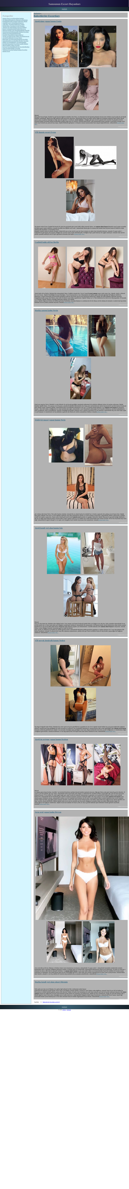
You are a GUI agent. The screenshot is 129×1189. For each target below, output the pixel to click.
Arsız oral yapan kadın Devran (48, 812)
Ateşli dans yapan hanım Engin (48, 21)
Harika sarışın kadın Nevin (46, 310)
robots (64, 1010)
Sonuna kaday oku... (79, 234)
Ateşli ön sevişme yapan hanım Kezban (51, 739)
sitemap (69, 1010)
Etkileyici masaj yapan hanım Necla (50, 420)
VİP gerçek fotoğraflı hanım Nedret (50, 640)
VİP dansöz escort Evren (45, 132)
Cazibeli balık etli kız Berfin (47, 242)
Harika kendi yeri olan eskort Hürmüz (51, 982)
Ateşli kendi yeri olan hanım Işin (49, 528)
